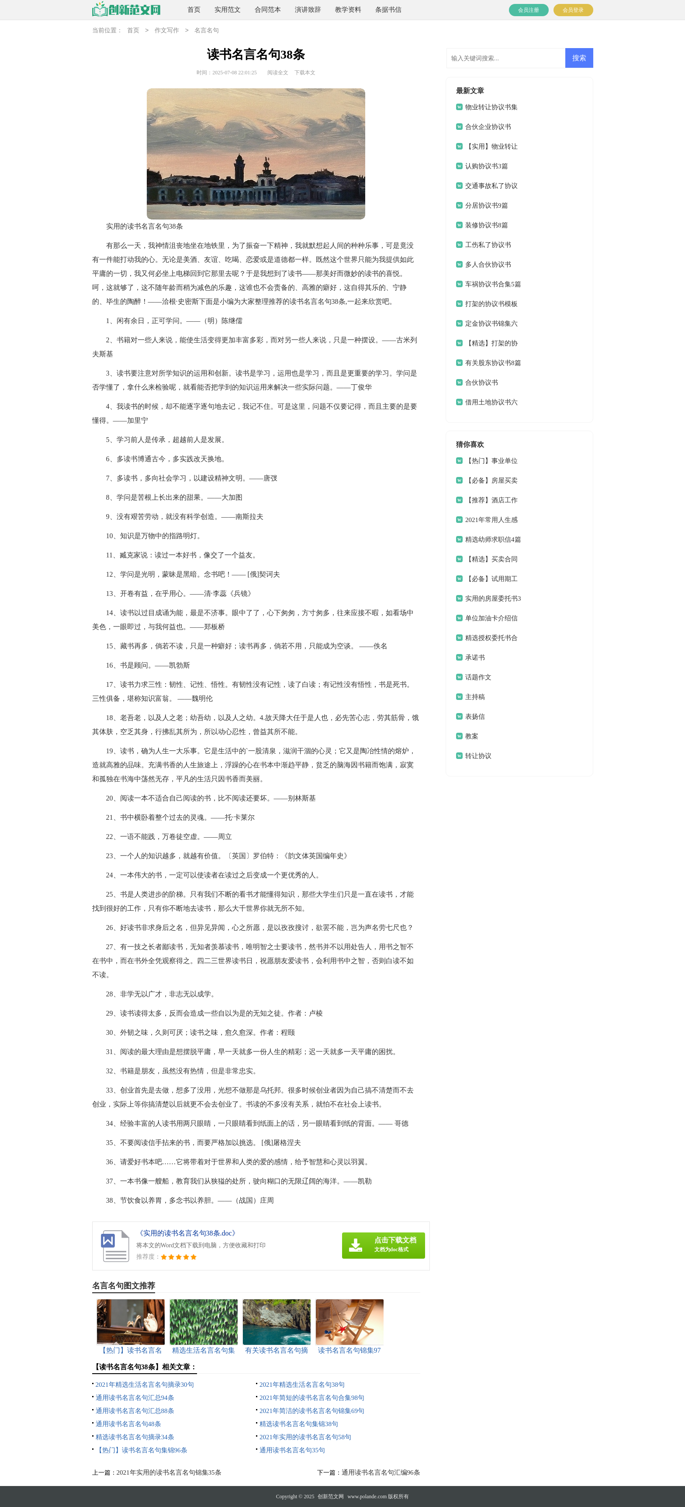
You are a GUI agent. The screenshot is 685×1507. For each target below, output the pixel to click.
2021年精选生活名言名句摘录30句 (145, 1384)
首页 (194, 9)
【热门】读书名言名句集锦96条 (141, 1450)
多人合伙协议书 (488, 264)
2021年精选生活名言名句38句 (302, 1384)
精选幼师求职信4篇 (493, 539)
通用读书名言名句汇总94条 (135, 1397)
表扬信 (475, 716)
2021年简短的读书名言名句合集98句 (311, 1397)
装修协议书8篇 (486, 225)
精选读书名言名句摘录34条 (135, 1437)
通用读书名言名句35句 (292, 1450)
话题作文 (478, 677)
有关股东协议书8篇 (493, 362)
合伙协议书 (481, 382)
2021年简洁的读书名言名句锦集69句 (311, 1410)
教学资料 (348, 9)
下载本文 (304, 73)
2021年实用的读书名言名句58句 (305, 1437)
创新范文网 (331, 1496)
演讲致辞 (308, 9)
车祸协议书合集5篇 (493, 284)
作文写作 (167, 31)
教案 (471, 736)
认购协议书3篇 (486, 166)
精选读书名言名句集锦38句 (298, 1423)
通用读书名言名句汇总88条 (135, 1410)
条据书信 (388, 9)
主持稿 (475, 696)
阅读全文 (277, 73)
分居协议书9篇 (486, 205)
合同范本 (268, 9)
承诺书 (475, 657)
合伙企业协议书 (488, 126)
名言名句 (206, 31)
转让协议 (478, 755)
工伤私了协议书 (488, 244)
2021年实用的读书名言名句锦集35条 (169, 1472)
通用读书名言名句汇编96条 (381, 1472)
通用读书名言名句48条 (128, 1423)
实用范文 (227, 9)
